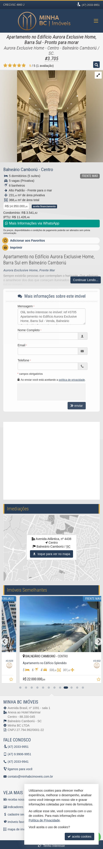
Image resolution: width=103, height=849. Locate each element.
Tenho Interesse (51, 845)
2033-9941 (18, 761)
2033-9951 (91, 5)
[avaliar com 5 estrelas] (24, 65)
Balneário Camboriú (20, 169)
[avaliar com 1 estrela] (5, 65)
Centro (47, 169)
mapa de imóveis (19, 829)
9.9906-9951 (19, 754)
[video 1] (51, 460)
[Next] (72, 624)
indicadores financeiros (23, 807)
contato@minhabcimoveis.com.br (30, 776)
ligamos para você (20, 769)
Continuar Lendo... (85, 280)
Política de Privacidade (44, 820)
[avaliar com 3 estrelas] (14, 65)
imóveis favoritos (19, 822)
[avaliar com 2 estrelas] (10, 65)
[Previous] (75, 624)
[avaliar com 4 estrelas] (19, 65)
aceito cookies (79, 836)
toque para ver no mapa (51, 554)
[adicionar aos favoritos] (67, 680)
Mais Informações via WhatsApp (32, 223)
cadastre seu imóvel (21, 814)
